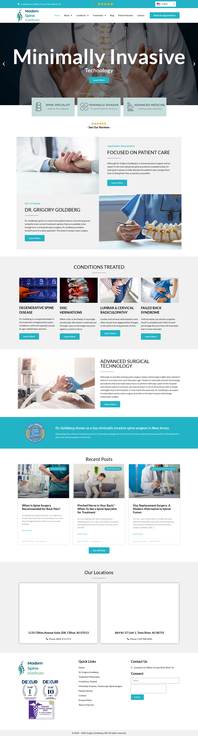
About (68, 15)
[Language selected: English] (165, 4)
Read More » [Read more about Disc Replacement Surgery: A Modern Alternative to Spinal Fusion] (138, 534)
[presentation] (148, 689)
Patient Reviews (125, 15)
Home (57, 15)
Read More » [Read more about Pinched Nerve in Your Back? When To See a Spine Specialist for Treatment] (82, 534)
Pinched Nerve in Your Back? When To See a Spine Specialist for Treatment (97, 509)
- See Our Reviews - (99, 127)
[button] (3, 64)
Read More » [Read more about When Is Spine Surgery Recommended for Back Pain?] (27, 531)
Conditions (82, 15)
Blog (112, 15)
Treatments (99, 15)
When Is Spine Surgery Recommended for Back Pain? (41, 507)
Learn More (99, 80)
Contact (141, 15)
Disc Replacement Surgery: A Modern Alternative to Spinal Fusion (152, 509)
